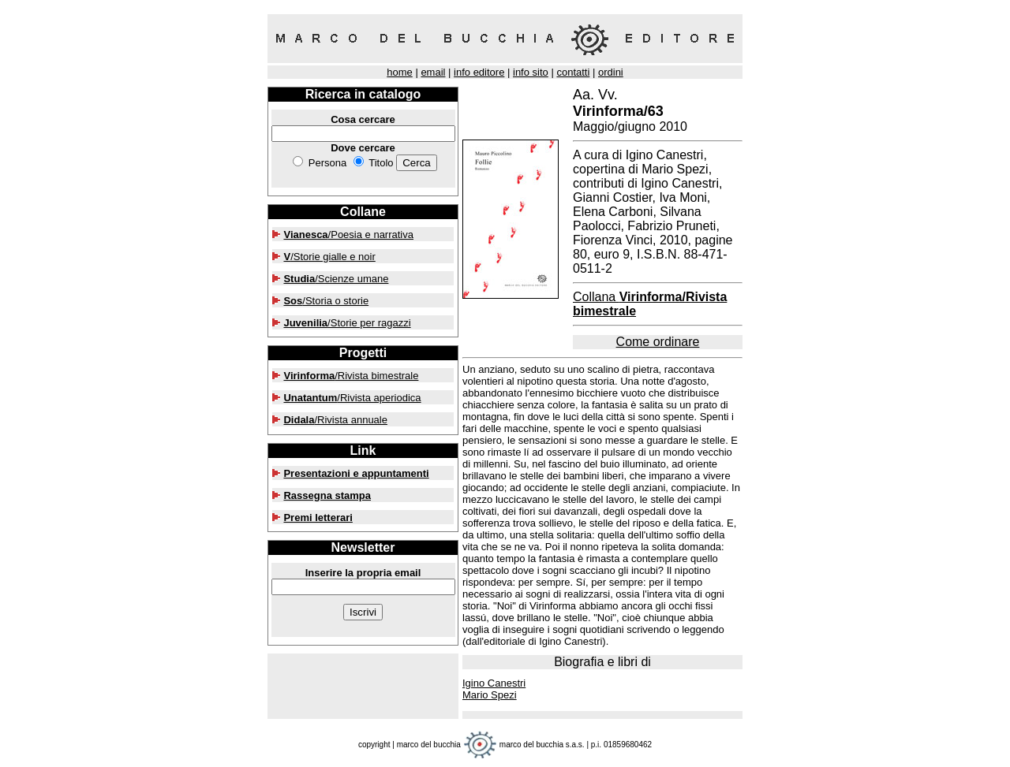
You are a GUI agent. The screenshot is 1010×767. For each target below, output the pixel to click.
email (433, 72)
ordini (610, 72)
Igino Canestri (494, 683)
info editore (479, 72)
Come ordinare (658, 341)
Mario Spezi (489, 695)
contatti (572, 72)
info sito (530, 72)
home (400, 72)
